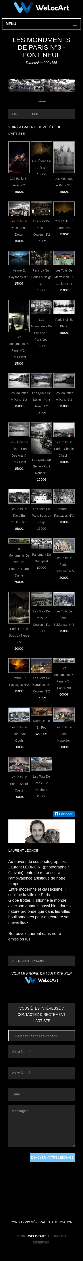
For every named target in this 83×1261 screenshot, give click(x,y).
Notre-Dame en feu (41, 724)
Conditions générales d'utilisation (41, 1222)
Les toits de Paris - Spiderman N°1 (63, 618)
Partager (64, 814)
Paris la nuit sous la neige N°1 (41, 277)
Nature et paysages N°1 (19, 274)
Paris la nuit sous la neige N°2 (19, 635)
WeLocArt (37, 1236)
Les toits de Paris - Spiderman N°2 (63, 564)
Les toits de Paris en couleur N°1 (41, 618)
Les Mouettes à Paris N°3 (64, 396)
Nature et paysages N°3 (64, 512)
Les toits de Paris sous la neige (41, 515)
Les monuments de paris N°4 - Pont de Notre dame (18, 562)
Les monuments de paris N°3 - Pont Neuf (64, 678)
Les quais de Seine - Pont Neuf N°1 (41, 466)
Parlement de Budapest (41, 558)
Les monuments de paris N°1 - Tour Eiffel (18, 347)
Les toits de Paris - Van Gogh (18, 733)
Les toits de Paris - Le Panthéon (41, 783)
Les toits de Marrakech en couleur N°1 (63, 277)
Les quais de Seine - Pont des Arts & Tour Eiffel (19, 452)
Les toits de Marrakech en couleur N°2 (41, 684)
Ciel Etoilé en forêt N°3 (64, 224)
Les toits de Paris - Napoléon (64, 733)
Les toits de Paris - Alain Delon (18, 227)
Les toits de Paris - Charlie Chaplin (64, 448)
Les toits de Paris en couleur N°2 (41, 227)
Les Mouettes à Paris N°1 (64, 182)
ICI (27, 939)
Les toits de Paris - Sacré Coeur (19, 783)
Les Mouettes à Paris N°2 (19, 396)
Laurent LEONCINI (24, 850)
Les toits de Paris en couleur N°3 (18, 515)
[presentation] (26, 1169)
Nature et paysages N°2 (19, 681)
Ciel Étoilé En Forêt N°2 (41, 164)
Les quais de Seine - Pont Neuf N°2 (41, 399)
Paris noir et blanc (64, 323)
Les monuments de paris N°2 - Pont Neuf (41, 329)
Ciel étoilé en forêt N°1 (19, 182)
